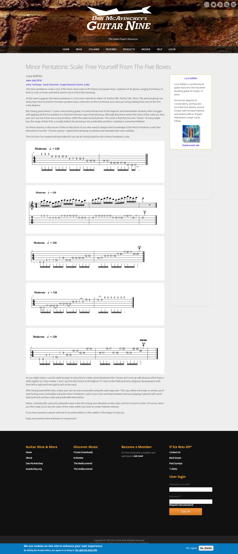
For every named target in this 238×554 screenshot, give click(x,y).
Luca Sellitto (191, 78)
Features (111, 49)
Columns (94, 49)
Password (175, 496)
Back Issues (175, 458)
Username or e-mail (180, 484)
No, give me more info (86, 551)
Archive (145, 49)
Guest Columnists (51, 85)
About (29, 458)
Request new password (181, 505)
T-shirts (173, 469)
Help (159, 49)
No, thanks (206, 548)
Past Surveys (175, 463)
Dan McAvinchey (34, 463)
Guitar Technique (34, 85)
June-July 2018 (34, 80)
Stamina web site (190, 145)
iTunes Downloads (83, 452)
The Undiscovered (83, 469)
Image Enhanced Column (71, 85)
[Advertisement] (190, 177)
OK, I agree (191, 548)
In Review (78, 458)
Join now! (138, 456)
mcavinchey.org (34, 469)
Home (66, 49)
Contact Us (174, 452)
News (79, 49)
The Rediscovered (83, 463)
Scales (86, 85)
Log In (172, 49)
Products (129, 49)
